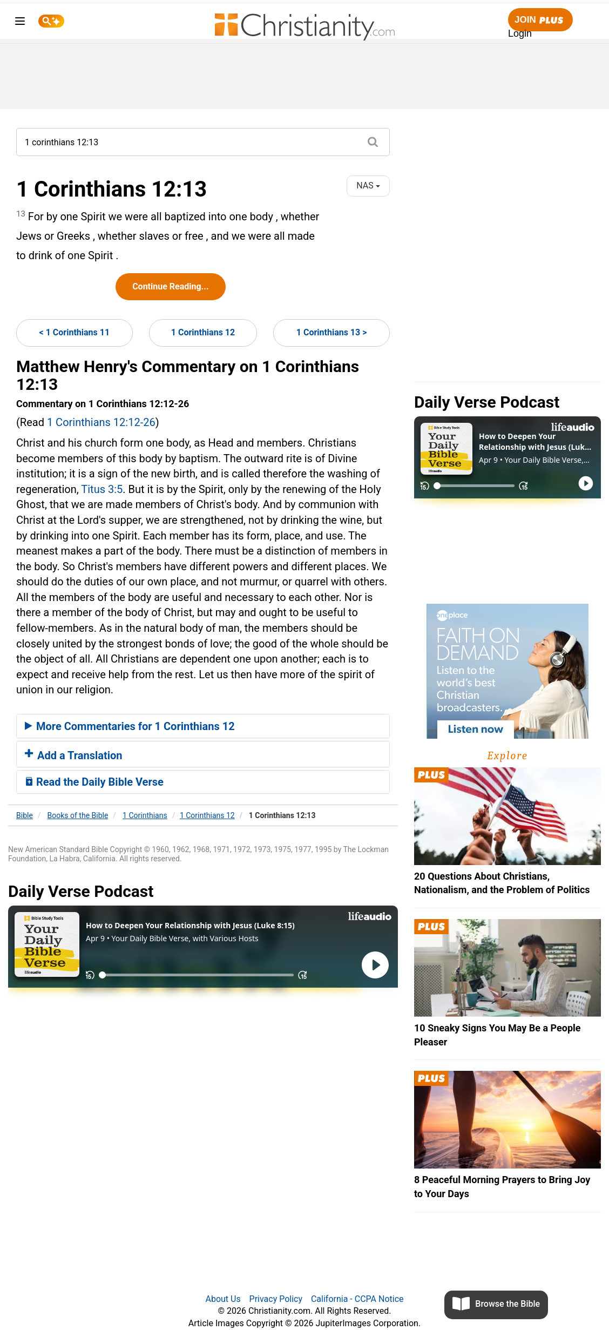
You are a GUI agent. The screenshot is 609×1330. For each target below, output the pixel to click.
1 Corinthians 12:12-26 (101, 422)
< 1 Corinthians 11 (74, 332)
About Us (222, 1299)
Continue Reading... (170, 286)
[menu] (20, 22)
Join (540, 20)
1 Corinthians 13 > (331, 332)
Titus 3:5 (102, 489)
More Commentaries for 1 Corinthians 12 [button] (130, 726)
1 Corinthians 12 (203, 332)
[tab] (203, 726)
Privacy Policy (276, 1299)
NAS (368, 185)
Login (520, 33)
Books (78, 815)
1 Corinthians (145, 815)
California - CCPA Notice (357, 1299)
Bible (24, 815)
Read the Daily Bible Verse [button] (94, 781)
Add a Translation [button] (74, 755)
